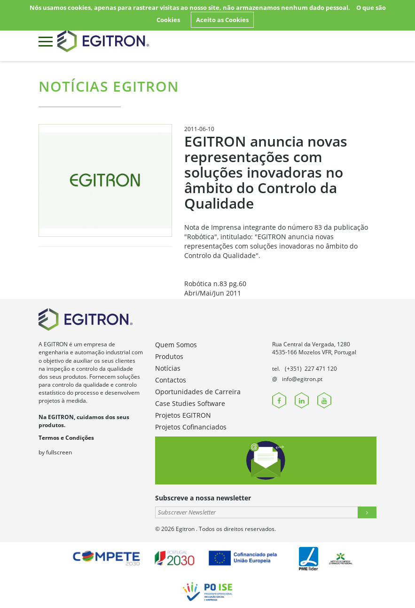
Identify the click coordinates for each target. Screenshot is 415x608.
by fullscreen (55, 452)
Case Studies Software (190, 403)
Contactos (170, 379)
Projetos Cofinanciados (191, 426)
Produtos (169, 356)
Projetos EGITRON (183, 415)
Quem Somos (176, 344)
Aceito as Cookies (222, 20)
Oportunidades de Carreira (198, 391)
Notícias (167, 368)
